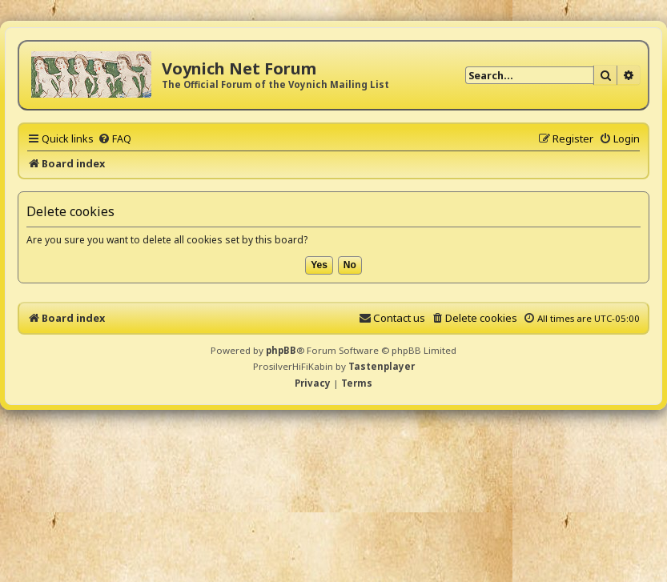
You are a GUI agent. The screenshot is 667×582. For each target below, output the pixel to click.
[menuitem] (114, 138)
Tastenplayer (381, 366)
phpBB (281, 350)
